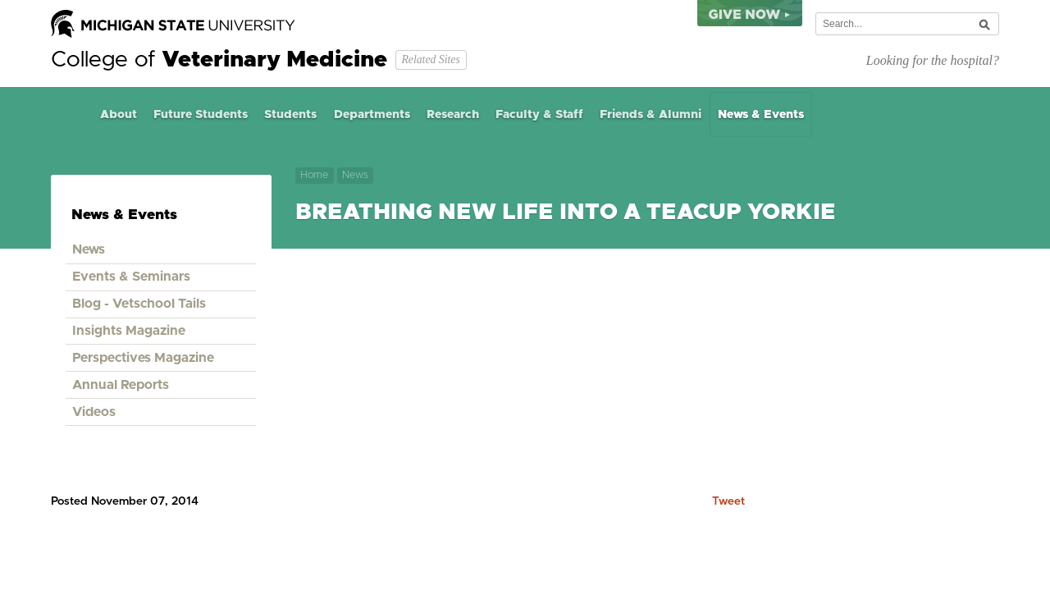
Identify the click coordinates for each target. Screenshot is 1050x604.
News (355, 175)
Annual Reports (120, 384)
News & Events (761, 115)
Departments (372, 115)
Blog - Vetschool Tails (139, 303)
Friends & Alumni (650, 115)
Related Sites (430, 59)
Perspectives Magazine (143, 357)
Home (71, 114)
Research (453, 115)
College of (219, 59)
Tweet (728, 501)
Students (290, 115)
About (118, 115)
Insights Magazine (128, 330)
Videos (94, 412)
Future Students (200, 115)
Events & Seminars (131, 276)
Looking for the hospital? (932, 60)
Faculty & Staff (539, 115)
